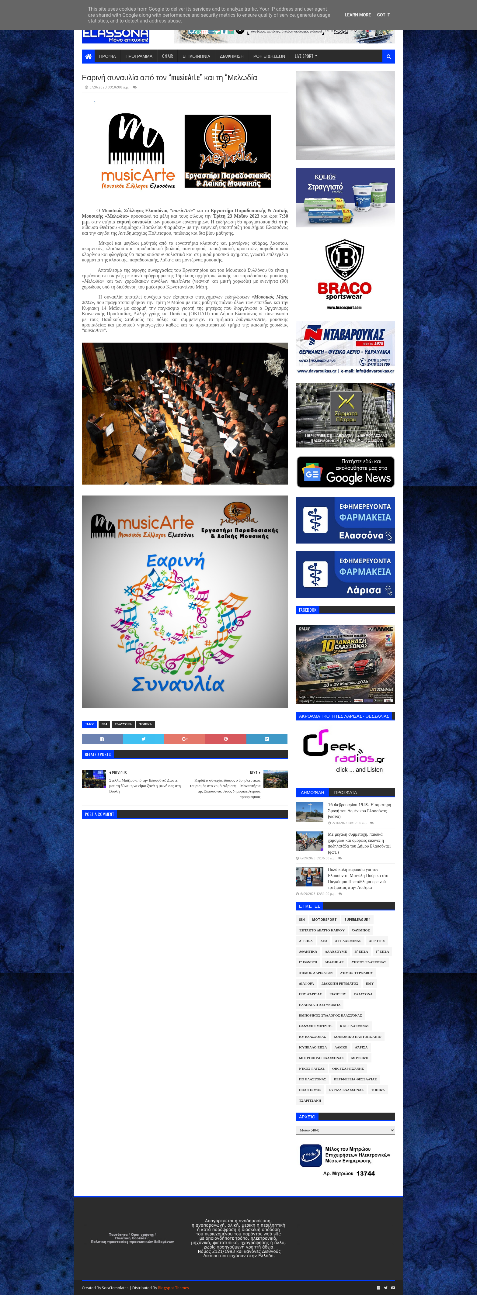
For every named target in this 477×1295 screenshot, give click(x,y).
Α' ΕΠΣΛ (306, 941)
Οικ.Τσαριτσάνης (348, 1069)
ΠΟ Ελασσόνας (312, 1079)
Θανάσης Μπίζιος (316, 1026)
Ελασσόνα (123, 724)
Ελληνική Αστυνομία (319, 1005)
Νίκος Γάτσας (312, 1069)
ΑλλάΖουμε (336, 952)
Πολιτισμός (310, 1090)
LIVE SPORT (304, 56)
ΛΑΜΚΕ (341, 1047)
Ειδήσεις (337, 994)
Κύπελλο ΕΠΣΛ (313, 1047)
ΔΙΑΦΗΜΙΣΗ (232, 56)
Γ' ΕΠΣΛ (382, 952)
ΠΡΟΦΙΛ (107, 56)
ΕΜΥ (370, 984)
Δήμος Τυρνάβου (356, 973)
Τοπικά (145, 724)
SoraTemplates (115, 1288)
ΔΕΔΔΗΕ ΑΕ (334, 962)
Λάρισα (361, 1047)
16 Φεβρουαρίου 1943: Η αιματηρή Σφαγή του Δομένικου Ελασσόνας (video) (359, 810)
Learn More (358, 14)
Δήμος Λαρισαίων (316, 973)
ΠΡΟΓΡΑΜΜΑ (139, 56)
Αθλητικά (308, 952)
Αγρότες (377, 941)
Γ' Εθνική (308, 962)
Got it (383, 14)
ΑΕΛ (323, 941)
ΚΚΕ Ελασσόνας (355, 1026)
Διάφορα (306, 984)
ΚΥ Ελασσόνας (312, 1037)
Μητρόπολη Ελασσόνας (321, 1058)
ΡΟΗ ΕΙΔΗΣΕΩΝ (269, 56)
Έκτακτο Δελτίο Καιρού (322, 930)
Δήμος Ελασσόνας (368, 962)
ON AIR (167, 56)
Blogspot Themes (173, 1288)
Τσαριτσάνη (310, 1101)
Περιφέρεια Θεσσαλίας (355, 1079)
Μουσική (359, 1058)
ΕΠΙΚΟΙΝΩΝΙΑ (196, 56)
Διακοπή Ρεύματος (340, 984)
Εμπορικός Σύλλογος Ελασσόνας (330, 1015)
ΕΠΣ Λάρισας (310, 994)
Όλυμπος (361, 930)
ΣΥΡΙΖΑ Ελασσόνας (346, 1090)
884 (104, 724)
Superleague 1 (357, 920)
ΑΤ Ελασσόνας (348, 941)
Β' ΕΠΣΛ (361, 952)
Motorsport (324, 920)
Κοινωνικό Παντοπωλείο (357, 1037)
